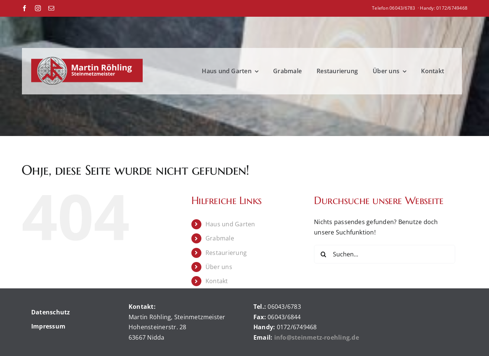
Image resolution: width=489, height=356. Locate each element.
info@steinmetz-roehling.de (317, 337)
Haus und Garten (230, 224)
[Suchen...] (384, 254)
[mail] (51, 8)
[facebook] (24, 8)
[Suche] (323, 254)
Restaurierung (226, 253)
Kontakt (216, 281)
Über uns (218, 267)
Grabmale (219, 238)
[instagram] (38, 8)
